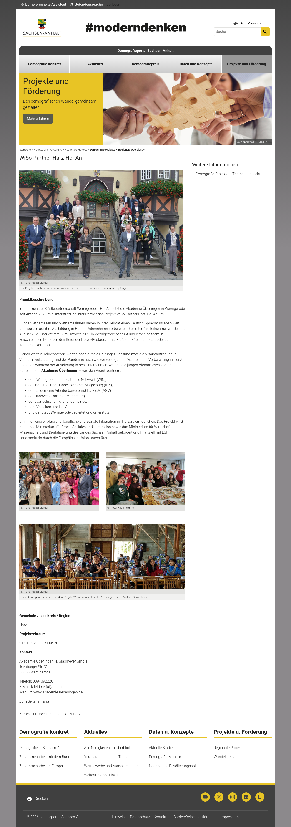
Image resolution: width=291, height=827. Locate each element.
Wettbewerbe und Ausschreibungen (112, 766)
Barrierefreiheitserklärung (193, 817)
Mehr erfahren (38, 118)
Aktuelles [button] (95, 64)
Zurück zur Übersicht (36, 714)
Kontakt (160, 817)
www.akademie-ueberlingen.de (58, 692)
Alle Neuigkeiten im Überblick (107, 748)
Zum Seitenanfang (34, 701)
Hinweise (119, 817)
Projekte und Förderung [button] (246, 64)
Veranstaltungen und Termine (107, 757)
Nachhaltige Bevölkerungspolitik (175, 766)
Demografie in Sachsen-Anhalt (43, 748)
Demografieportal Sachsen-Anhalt (145, 50)
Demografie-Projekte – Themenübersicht (228, 174)
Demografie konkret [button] (44, 64)
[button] (43, 4)
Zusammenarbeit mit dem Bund (44, 757)
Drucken (37, 799)
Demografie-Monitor (165, 757)
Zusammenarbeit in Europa (41, 766)
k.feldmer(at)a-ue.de (47, 687)
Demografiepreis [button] (145, 64)
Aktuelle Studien (162, 748)
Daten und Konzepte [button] (196, 64)
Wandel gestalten (227, 757)
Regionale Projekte (228, 748)
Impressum (230, 817)
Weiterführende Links (101, 775)
